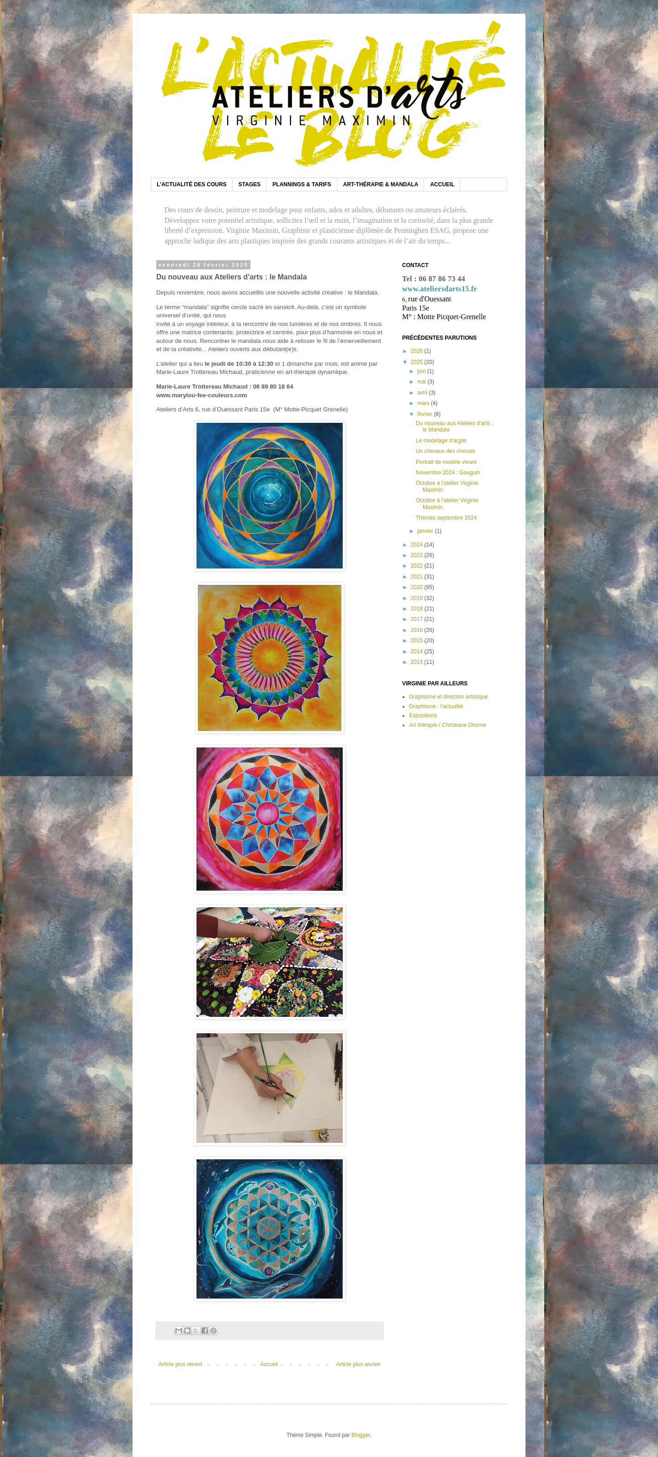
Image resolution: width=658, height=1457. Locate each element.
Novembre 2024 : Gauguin (448, 472)
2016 (418, 630)
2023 (418, 555)
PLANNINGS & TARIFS (301, 184)
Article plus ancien (358, 1364)
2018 (418, 608)
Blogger (360, 1435)
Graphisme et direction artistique (448, 697)
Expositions (423, 715)
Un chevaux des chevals (445, 451)
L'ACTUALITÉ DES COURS (192, 184)
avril (423, 392)
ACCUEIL (442, 184)
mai (422, 382)
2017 (418, 619)
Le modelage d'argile (441, 440)
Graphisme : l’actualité (436, 706)
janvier (426, 531)
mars (424, 403)
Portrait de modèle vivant (446, 462)
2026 (418, 351)
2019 (418, 598)
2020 (418, 587)
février (425, 414)
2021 (418, 576)
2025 (418, 362)
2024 (418, 545)
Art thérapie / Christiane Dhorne (447, 725)
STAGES (249, 184)
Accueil (269, 1364)
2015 (418, 640)
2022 (418, 566)
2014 (418, 651)
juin (422, 371)
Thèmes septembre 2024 (446, 518)
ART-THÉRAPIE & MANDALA (381, 184)
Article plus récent (180, 1364)
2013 (418, 662)
